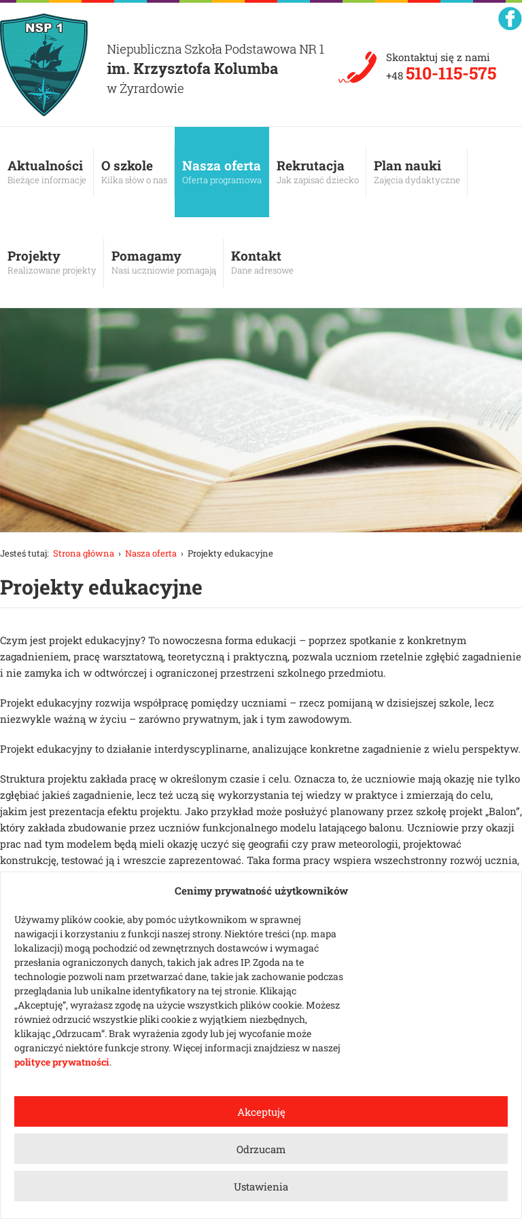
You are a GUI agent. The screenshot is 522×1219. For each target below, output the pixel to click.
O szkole (134, 172)
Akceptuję (261, 1112)
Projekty (52, 262)
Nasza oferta (222, 172)
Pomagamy (163, 262)
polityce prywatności (61, 1061)
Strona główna (83, 553)
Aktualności (46, 172)
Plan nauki (417, 172)
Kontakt (262, 262)
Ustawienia (261, 1186)
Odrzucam (261, 1149)
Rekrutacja (318, 172)
